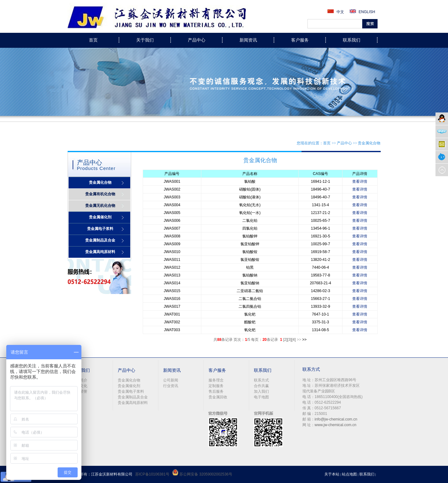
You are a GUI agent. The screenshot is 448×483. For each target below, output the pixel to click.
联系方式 (261, 380)
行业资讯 (170, 386)
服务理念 (216, 380)
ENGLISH (367, 12)
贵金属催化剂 (100, 217)
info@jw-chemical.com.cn (336, 419)
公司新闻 (170, 380)
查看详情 (359, 181)
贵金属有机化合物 (100, 194)
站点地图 (349, 474)
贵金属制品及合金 (100, 240)
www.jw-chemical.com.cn (335, 425)
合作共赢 (261, 386)
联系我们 (366, 474)
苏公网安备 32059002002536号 (202, 474)
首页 (93, 40)
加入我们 (261, 391)
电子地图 (261, 397)
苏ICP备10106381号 (152, 474)
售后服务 (216, 391)
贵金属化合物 (100, 182)
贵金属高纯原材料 (100, 252)
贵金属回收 (218, 397)
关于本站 (331, 474)
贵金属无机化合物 (100, 205)
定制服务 (216, 386)
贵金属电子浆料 (100, 229)
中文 (340, 12)
